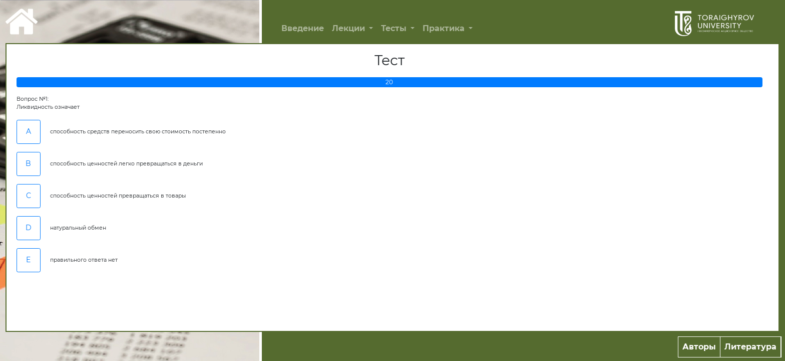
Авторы (699, 346)
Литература (750, 346)
